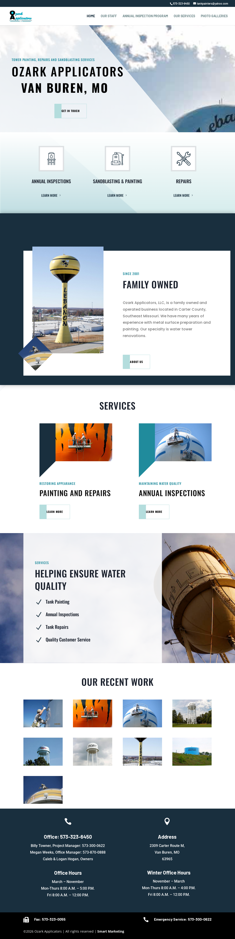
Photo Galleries (214, 16)
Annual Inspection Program (145, 16)
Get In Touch (71, 111)
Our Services (184, 16)
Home (91, 16)
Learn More (49, 195)
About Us (136, 362)
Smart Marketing (110, 931)
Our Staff (109, 16)
